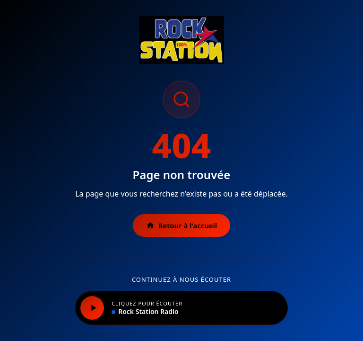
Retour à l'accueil (181, 225)
